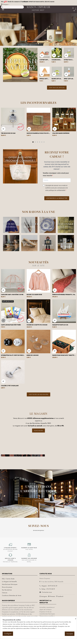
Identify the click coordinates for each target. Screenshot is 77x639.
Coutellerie (32, 223)
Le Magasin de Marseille (9, 581)
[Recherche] (12, 7)
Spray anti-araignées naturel (69, 79)
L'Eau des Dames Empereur (60, 133)
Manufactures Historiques (9, 584)
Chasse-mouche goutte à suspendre (57, 60)
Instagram (44, 596)
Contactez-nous (47, 592)
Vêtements (12, 223)
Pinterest (52, 596)
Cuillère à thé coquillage (10, 385)
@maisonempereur (38, 530)
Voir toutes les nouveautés (38, 394)
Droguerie (30, 242)
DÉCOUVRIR (38, 500)
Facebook (60, 596)
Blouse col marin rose (34, 294)
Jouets (47, 242)
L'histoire (4, 593)
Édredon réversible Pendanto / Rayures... (64, 294)
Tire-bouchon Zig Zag (8, 133)
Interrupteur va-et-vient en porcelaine (13, 355)
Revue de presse (7, 587)
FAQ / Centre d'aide (8, 579)
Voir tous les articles (57, 87)
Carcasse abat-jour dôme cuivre (12, 294)
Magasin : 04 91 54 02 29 (49, 586)
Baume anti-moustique (57, 79)
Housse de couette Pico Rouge (37, 325)
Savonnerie (67, 223)
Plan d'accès (38, 430)
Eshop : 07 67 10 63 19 (48, 589)
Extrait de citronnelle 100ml (69, 60)
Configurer (8, 634)
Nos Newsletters (7, 590)
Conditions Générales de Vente (11, 595)
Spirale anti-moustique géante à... (45, 79)
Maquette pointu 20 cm (60, 325)
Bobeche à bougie (32, 355)
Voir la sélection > (11, 227)
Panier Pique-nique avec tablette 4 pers (64, 355)
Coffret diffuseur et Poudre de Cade (45, 60)
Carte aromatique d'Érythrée (11, 325)
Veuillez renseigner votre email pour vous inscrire (56, 174)
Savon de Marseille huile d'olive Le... (38, 133)
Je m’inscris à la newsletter (56, 198)
